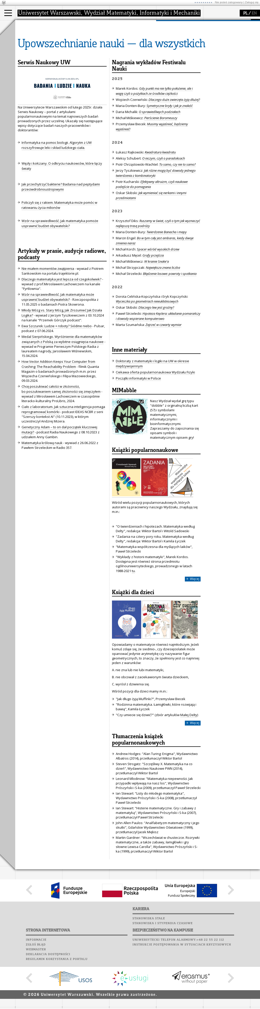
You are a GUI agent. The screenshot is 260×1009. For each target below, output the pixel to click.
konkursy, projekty (176, 58)
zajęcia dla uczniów (177, 35)
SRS (225, 22)
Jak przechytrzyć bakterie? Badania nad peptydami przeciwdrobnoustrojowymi (61, 234)
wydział (74, 25)
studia (25, 25)
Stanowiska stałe (149, 965)
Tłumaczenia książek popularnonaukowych (138, 787)
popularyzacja (176, 25)
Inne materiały (129, 397)
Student (28, 39)
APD (234, 22)
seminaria (123, 39)
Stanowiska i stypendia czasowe (163, 970)
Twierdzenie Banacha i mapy (167, 279)
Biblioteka (213, 47)
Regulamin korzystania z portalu (57, 1006)
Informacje (36, 986)
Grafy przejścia (153, 302)
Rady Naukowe (80, 48)
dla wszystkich (173, 53)
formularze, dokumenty (87, 58)
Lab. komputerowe (220, 32)
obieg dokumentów (130, 58)
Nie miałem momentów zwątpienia (48, 315)
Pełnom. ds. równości (38, 62)
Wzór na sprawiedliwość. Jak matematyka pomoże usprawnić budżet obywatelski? (60, 270)
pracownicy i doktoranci (87, 53)
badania (121, 25)
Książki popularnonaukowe (145, 497)
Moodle (210, 27)
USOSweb (211, 22)
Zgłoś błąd (36, 991)
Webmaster (36, 996)
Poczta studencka (220, 37)
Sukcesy (211, 61)
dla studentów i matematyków (174, 46)
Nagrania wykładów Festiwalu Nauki (149, 113)
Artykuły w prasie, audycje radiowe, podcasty (62, 301)
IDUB (119, 62)
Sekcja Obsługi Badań (132, 53)
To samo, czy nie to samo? (177, 211)
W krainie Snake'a (156, 308)
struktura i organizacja (86, 39)
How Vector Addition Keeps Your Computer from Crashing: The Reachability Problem (58, 411)
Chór (230, 47)
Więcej (194, 626)
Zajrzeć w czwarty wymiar (163, 371)
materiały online (174, 39)
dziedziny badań (128, 35)
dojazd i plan (78, 35)
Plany (226, 27)
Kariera (213, 56)
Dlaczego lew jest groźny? (156, 354)
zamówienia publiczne (86, 62)
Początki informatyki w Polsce (138, 425)
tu (133, 618)
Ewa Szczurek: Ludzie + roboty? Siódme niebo (57, 373)
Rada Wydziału (80, 44)
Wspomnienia (216, 51)
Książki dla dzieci (133, 640)
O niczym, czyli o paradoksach (163, 205)
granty (120, 48)
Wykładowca (31, 48)
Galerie (238, 51)
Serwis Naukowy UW (44, 110)
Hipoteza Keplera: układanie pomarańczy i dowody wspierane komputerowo (158, 363)
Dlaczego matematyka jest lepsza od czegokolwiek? (61, 326)
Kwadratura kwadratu (160, 199)
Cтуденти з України (37, 58)
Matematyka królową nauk (42, 489)
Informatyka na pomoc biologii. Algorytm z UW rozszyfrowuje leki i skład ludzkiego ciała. (57, 192)
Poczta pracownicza (222, 42)
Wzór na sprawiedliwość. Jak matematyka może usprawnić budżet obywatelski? (58, 344)
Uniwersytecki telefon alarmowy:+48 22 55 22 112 (178, 986)
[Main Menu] (8, 13)
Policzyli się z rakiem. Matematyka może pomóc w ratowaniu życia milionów (59, 252)
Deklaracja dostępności (48, 1001)
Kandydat (29, 35)
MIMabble (124, 438)
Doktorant (29, 44)
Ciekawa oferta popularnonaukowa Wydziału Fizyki (155, 419)
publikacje (123, 44)
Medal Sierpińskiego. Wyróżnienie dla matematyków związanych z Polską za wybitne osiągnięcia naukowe (63, 386)
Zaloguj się (251, 2)
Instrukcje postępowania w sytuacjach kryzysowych (182, 991)
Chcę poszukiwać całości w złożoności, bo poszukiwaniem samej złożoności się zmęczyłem (61, 436)
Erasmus (28, 53)
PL (245, 13)
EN (254, 13)
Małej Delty (188, 762)
